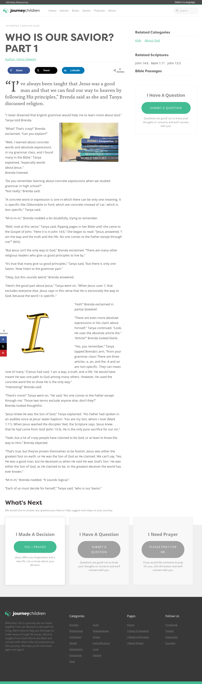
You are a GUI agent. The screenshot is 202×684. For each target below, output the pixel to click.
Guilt (96, 625)
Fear (72, 661)
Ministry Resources (17, 2)
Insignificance (101, 643)
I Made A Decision (138, 637)
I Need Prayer (135, 643)
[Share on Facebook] (19, 70)
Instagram (171, 637)
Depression (76, 649)
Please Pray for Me (163, 549)
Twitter (169, 631)
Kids (138, 40)
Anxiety (74, 625)
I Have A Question (138, 631)
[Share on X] (46, 70)
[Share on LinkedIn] (73, 70)
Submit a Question (166, 108)
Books (75, 10)
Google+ (170, 643)
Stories (86, 10)
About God (152, 40)
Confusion (75, 637)
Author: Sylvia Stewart (20, 59)
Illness (96, 637)
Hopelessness (101, 631)
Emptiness (75, 655)
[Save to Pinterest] (3, 353)
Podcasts (99, 10)
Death (73, 643)
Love (96, 649)
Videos (52, 10)
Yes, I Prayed (35, 547)
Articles (64, 10)
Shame (97, 655)
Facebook (171, 625)
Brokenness (76, 631)
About (112, 10)
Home (130, 625)
